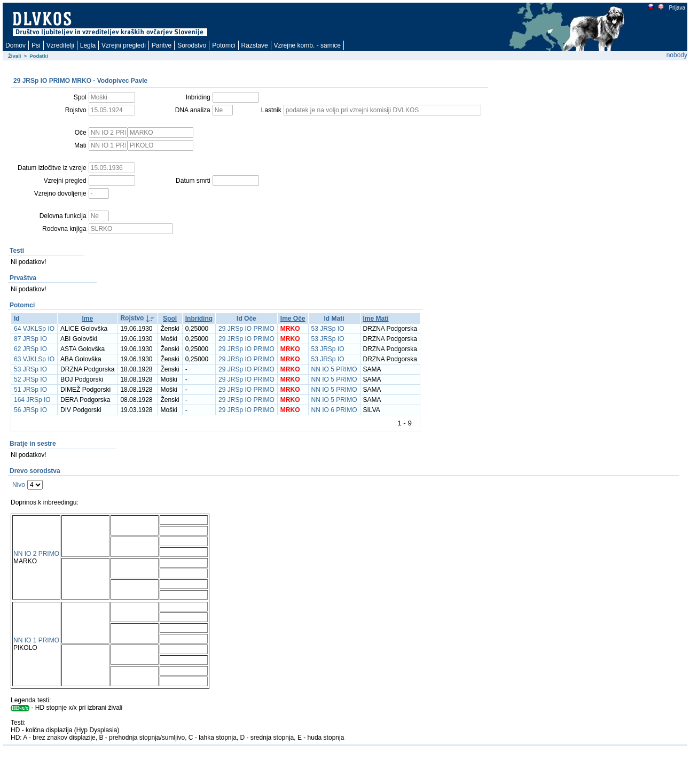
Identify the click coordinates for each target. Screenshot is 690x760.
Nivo (18, 484)
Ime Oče (292, 318)
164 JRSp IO (32, 400)
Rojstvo (132, 318)
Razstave (254, 45)
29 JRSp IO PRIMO (246, 328)
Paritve (161, 45)
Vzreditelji (60, 45)
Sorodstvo (191, 45)
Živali (14, 56)
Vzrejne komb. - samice (307, 45)
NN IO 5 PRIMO (334, 369)
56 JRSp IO (30, 410)
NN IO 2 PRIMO (36, 553)
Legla (88, 45)
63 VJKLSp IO (34, 359)
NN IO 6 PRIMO (334, 410)
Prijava (676, 8)
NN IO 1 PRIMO (36, 640)
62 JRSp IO (30, 349)
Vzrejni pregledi (123, 45)
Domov (15, 45)
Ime (87, 318)
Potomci (223, 45)
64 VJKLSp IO (34, 328)
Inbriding (199, 318)
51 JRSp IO (30, 389)
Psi (36, 45)
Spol (170, 318)
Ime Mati (376, 318)
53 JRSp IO (327, 328)
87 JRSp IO (30, 339)
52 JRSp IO (30, 379)
